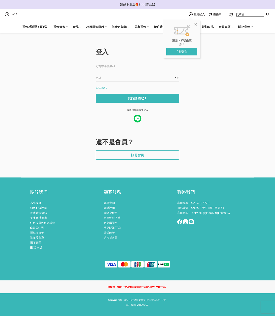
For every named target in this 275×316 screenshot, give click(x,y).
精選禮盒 (161, 27)
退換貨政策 (111, 237)
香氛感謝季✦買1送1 (35, 27)
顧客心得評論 (38, 208)
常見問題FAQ (112, 228)
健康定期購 (121, 27)
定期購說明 (111, 223)
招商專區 (35, 242)
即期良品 (208, 27)
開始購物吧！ (137, 98)
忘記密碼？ (102, 87)
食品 (77, 27)
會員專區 (226, 27)
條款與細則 (37, 228)
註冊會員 (137, 155)
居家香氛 (141, 27)
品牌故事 (35, 203)
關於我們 (245, 27)
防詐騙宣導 (37, 237)
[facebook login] (137, 118)
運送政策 (109, 233)
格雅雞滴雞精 (96, 27)
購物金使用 (111, 213)
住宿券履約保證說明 (42, 223)
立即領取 (181, 51)
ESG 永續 (36, 247)
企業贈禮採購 (38, 218)
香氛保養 (60, 27)
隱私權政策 (37, 233)
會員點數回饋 (112, 218)
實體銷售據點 (38, 213)
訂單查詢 (109, 203)
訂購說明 (109, 208)
